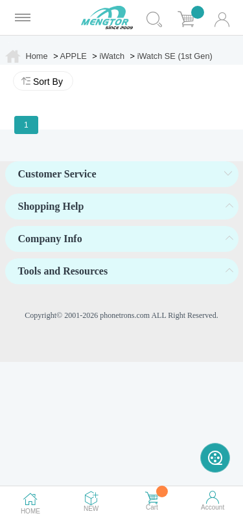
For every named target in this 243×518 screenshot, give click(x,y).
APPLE (73, 56)
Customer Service (57, 173)
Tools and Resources (63, 270)
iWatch (111, 56)
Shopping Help (51, 206)
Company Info (50, 238)
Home (37, 56)
